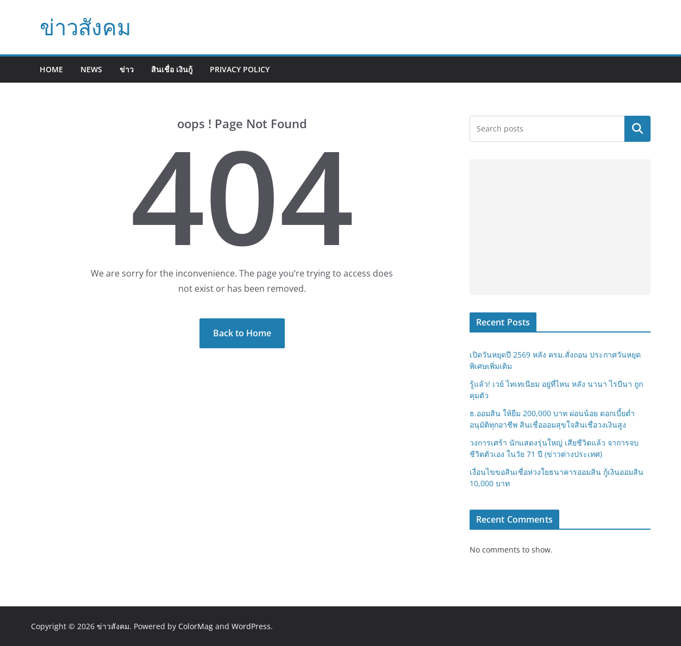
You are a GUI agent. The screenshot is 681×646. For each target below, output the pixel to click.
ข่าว (127, 69)
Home (51, 69)
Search (637, 129)
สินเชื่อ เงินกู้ (171, 69)
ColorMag (195, 626)
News (91, 69)
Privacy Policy (240, 69)
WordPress (251, 626)
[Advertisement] (560, 227)
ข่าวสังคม (85, 27)
